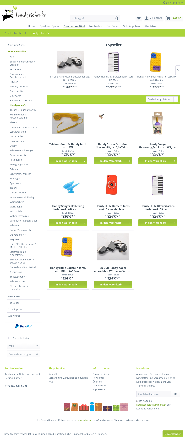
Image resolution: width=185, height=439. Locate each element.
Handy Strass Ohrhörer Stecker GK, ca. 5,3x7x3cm (112, 146)
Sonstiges (15, 178)
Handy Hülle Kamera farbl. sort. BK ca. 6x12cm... (113, 207)
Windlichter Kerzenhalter (23, 220)
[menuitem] (83, 18)
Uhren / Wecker (18, 192)
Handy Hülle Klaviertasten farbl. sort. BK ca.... (113, 78)
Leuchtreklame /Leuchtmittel (18, 253)
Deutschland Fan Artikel (23, 267)
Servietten (15, 69)
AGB (51, 381)
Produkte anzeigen (23, 354)
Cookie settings (100, 374)
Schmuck (15, 169)
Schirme (14, 225)
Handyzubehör (18, 105)
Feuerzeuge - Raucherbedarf (18, 75)
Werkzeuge (16, 206)
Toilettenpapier (18, 276)
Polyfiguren (16, 159)
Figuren (14, 81)
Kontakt (53, 374)
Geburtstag (16, 272)
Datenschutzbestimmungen (151, 404)
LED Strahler (16, 136)
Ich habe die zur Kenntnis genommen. (153, 404)
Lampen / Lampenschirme (24, 127)
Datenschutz (99, 385)
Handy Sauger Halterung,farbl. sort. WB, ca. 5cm (157, 146)
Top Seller (13, 302)
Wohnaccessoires (19, 215)
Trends (13, 187)
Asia (12, 56)
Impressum (98, 389)
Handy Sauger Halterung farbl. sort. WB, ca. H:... (68, 207)
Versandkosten (84, 420)
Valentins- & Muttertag (22, 197)
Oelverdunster (18, 234)
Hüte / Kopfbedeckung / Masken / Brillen (23, 246)
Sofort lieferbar (21, 338)
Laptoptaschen (18, 131)
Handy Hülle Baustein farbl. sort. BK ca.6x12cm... (156, 78)
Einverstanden (172, 433)
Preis (11, 345)
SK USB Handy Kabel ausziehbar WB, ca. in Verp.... (70, 78)
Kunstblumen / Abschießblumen (19, 116)
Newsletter (98, 377)
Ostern (13, 145)
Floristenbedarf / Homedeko (19, 287)
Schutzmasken (18, 281)
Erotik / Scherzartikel (21, 230)
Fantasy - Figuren (19, 86)
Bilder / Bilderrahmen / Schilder (22, 63)
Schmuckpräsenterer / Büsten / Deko (22, 261)
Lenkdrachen (17, 141)
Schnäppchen (15, 309)
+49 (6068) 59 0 (16, 386)
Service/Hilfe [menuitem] (171, 2)
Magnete (14, 239)
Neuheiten (14, 296)
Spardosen (16, 183)
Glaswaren (15, 95)
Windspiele (16, 211)
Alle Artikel (14, 315)
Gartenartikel (17, 91)
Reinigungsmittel (19, 164)
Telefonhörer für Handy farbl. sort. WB (68, 146)
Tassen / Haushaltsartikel (23, 109)
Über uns (97, 381)
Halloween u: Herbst (21, 100)
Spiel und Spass (17, 44)
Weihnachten (17, 201)
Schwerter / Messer (20, 173)
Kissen (13, 122)
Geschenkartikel (17, 51)
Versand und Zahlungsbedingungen (68, 377)
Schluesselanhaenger (21, 150)
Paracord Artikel (18, 155)
